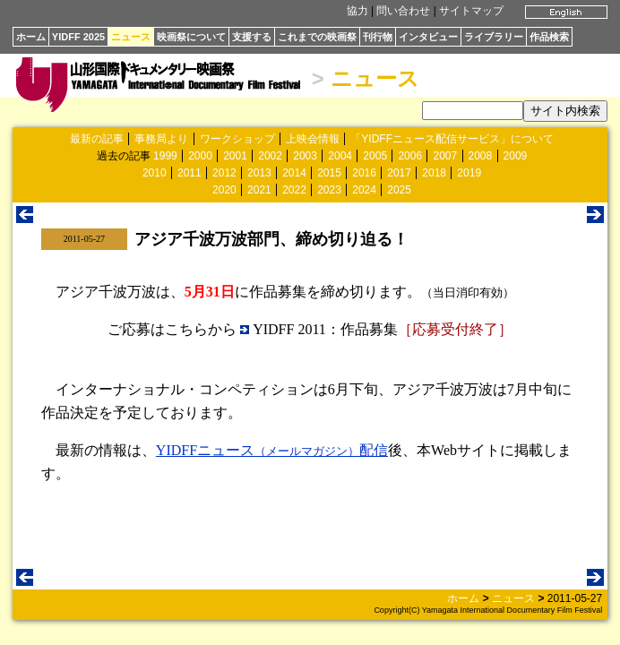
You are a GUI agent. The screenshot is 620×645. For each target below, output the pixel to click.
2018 (434, 173)
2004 (340, 156)
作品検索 (549, 36)
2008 (481, 156)
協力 (357, 10)
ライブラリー (493, 36)
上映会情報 (313, 139)
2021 (259, 190)
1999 (165, 156)
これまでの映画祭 (317, 36)
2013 (259, 173)
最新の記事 (97, 139)
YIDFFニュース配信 (272, 450)
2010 (154, 173)
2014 (294, 173)
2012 (224, 173)
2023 (329, 190)
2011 (189, 173)
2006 (410, 156)
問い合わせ (403, 10)
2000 (200, 156)
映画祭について (191, 36)
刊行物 (377, 36)
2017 (399, 173)
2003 (305, 156)
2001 (235, 156)
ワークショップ (237, 139)
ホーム (31, 36)
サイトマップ (471, 10)
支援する (251, 36)
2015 (329, 173)
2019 (469, 173)
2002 (270, 156)
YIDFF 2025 (78, 36)
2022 (294, 190)
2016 (364, 173)
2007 (445, 156)
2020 (224, 190)
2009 (516, 156)
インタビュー (428, 36)
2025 (399, 190)
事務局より (161, 139)
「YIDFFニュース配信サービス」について (452, 139)
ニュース (131, 36)
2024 (364, 190)
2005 (375, 156)
